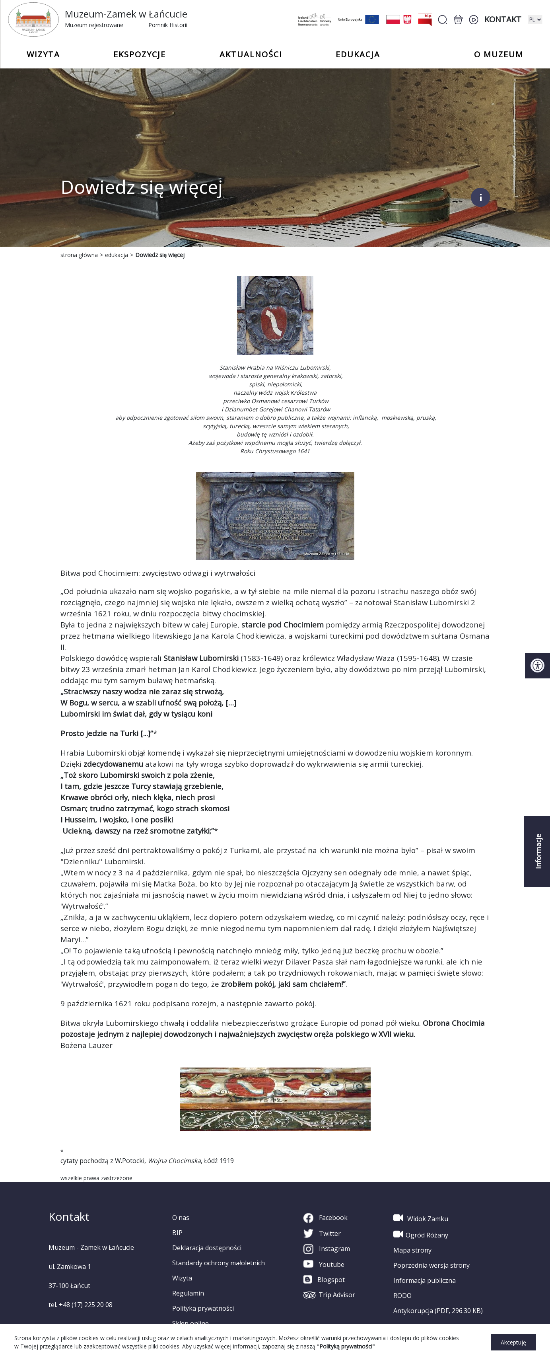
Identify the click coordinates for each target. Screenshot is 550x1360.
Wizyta (182, 1278)
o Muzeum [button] (498, 54)
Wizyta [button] (43, 54)
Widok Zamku (420, 1218)
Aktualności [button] (251, 54)
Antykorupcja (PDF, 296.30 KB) (438, 1310)
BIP (177, 1232)
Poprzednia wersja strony (431, 1265)
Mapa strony (412, 1250)
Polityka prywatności (203, 1308)
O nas (180, 1217)
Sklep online (190, 1323)
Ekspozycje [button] (139, 54)
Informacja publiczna (424, 1280)
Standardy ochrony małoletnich (218, 1263)
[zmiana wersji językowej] (535, 19)
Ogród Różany (420, 1234)
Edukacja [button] (358, 54)
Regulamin (188, 1293)
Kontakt (502, 19)
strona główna (79, 255)
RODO (402, 1295)
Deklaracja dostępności (206, 1247)
